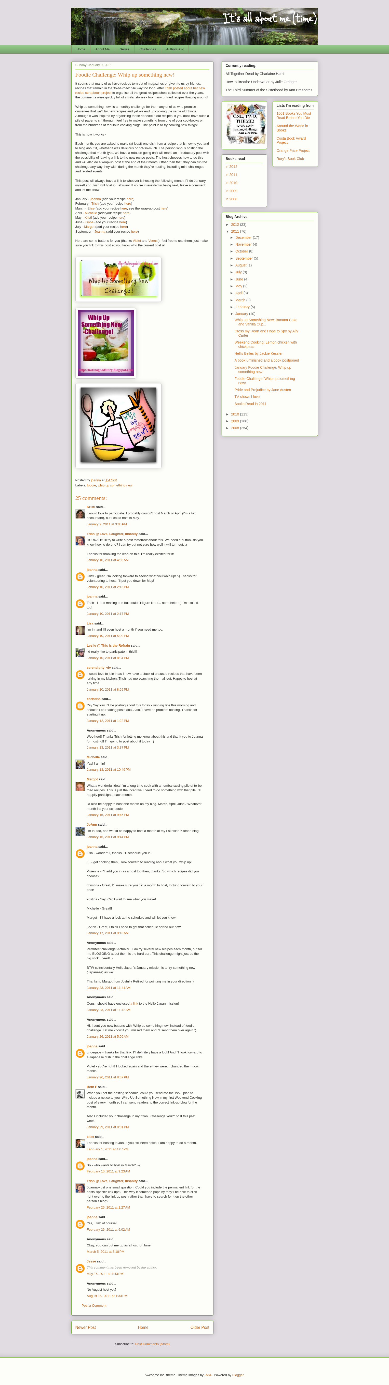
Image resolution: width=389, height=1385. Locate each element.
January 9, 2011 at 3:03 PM (107, 524)
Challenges (147, 49)
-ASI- (208, 1375)
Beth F (92, 1087)
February (243, 307)
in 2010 (231, 183)
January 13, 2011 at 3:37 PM (108, 747)
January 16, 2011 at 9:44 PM (108, 837)
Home (80, 49)
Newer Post (85, 1327)
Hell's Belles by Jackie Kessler (258, 353)
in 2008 (231, 199)
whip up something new (115, 485)
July (239, 272)
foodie (91, 485)
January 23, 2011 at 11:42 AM (109, 1010)
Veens (152, 241)
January (242, 314)
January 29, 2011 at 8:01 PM (108, 1127)
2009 (235, 421)
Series (124, 49)
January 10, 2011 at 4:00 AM (108, 560)
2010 (235, 414)
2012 (235, 224)
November (244, 244)
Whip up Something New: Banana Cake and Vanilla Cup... (265, 322)
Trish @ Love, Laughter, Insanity (112, 534)
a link (134, 1003)
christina (94, 699)
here (130, 199)
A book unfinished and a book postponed (266, 360)
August (241, 265)
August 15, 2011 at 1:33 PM (107, 1296)
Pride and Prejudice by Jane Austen (262, 390)
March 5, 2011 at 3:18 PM (106, 1252)
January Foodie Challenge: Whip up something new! (262, 369)
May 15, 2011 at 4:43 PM (105, 1274)
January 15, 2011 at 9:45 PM (108, 815)
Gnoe (89, 222)
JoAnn (92, 824)
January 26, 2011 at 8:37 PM (108, 1077)
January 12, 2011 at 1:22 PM (108, 721)
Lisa (90, 623)
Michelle (91, 213)
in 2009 (231, 191)
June (239, 279)
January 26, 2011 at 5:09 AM (108, 1036)
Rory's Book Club (290, 159)
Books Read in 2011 (250, 404)
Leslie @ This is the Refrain (108, 645)
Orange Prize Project (293, 150)
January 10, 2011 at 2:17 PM (108, 614)
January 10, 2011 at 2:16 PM (108, 587)
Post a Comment (94, 1305)
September (244, 258)
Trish (95, 203)
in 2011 (231, 175)
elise (90, 1137)
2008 (235, 428)
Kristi (88, 217)
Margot (89, 227)
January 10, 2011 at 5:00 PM (108, 636)
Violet (137, 241)
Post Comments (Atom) (152, 1344)
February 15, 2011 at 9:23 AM (108, 1171)
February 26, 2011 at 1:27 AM (108, 1207)
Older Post (200, 1327)
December (244, 237)
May (239, 286)
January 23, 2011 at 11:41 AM (109, 988)
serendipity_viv (99, 667)
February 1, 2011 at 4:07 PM (108, 1149)
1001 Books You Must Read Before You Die (294, 115)
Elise (91, 208)
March (240, 300)
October (242, 251)
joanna (92, 570)
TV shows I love (247, 397)
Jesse (91, 1261)
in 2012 (231, 167)
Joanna (95, 199)
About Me (103, 49)
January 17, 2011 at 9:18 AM (108, 933)
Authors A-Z (175, 49)
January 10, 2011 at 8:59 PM (108, 689)
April (239, 293)
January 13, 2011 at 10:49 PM (109, 769)
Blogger (238, 1375)
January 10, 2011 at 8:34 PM (108, 658)
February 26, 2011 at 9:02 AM (108, 1229)
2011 (235, 231)
